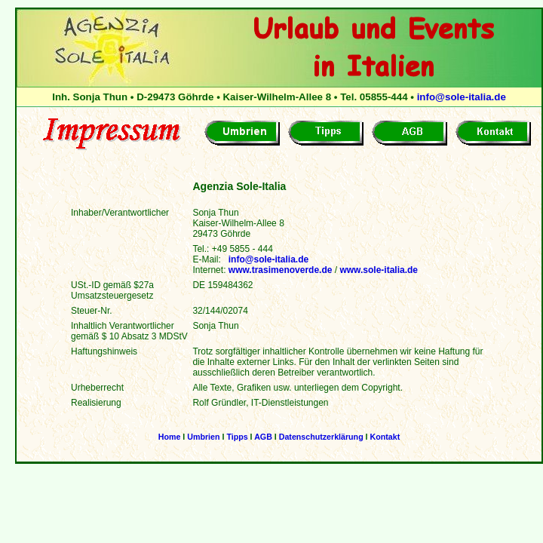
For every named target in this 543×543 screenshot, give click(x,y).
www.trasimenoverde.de (281, 270)
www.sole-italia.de (378, 270)
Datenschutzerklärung (321, 436)
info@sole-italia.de (461, 97)
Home (169, 436)
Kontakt (385, 436)
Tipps (236, 436)
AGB (263, 436)
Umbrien (203, 436)
